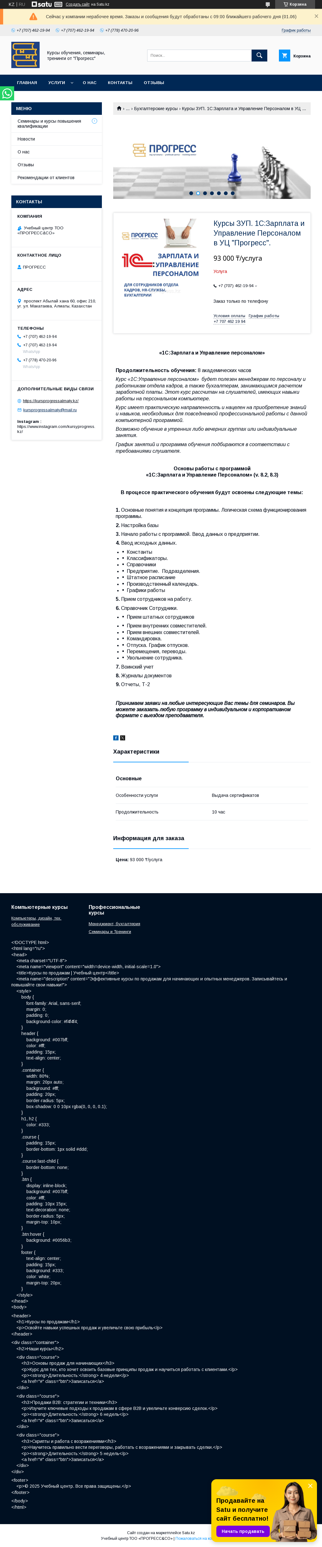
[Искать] (259, 55)
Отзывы (154, 82)
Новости (26, 138)
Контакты (120, 82)
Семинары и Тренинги (110, 931)
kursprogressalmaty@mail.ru (50, 410)
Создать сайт (78, 4)
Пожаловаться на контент (198, 1538)
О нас (90, 82)
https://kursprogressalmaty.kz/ (51, 400)
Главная (27, 82)
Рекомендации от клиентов (46, 177)
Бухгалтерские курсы (156, 108)
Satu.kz (188, 1533)
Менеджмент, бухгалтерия (114, 923)
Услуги (56, 82)
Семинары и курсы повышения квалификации (49, 124)
